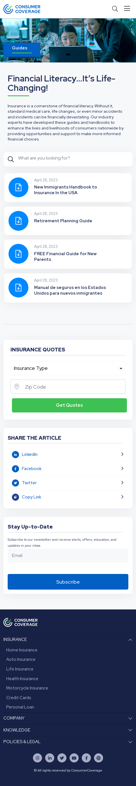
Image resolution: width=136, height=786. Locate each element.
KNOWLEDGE (16, 730)
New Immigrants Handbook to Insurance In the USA (65, 190)
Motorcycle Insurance (27, 688)
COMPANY (13, 718)
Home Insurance (21, 650)
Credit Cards (18, 698)
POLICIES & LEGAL (22, 742)
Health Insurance (22, 679)
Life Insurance (20, 669)
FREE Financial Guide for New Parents (65, 256)
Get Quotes (69, 405)
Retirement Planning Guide (63, 221)
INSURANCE (15, 639)
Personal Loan (20, 707)
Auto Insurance (20, 659)
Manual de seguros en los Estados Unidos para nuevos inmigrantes (70, 290)
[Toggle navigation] (128, 8)
